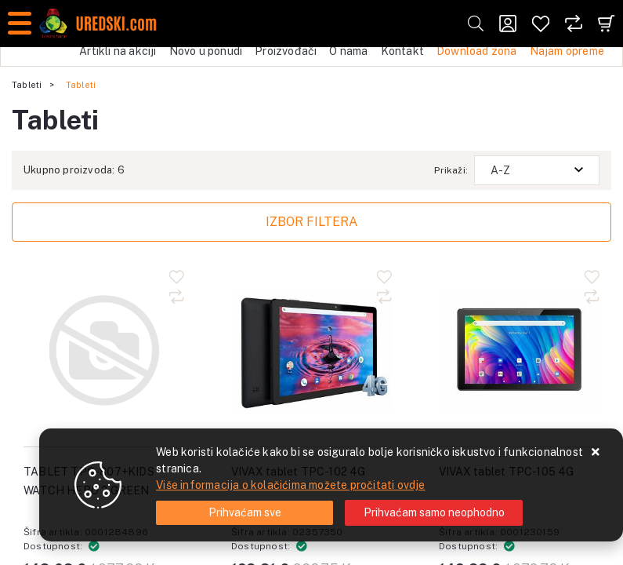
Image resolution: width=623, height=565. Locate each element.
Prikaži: (451, 170)
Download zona (476, 51)
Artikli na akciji (117, 51)
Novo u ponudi (206, 51)
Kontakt (402, 51)
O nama (348, 51)
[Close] (244, 513)
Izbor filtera (311, 221)
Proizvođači (286, 51)
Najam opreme (567, 51)
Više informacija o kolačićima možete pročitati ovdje (290, 485)
